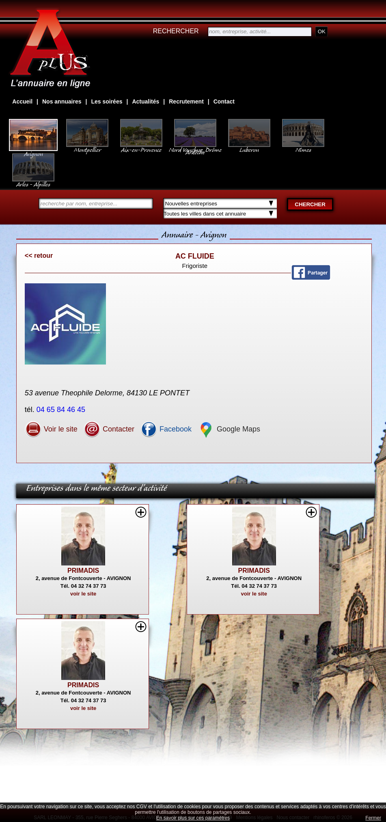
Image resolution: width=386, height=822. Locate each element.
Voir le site (51, 429)
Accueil (22, 101)
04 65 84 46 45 (62, 410)
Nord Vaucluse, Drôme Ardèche (195, 147)
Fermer (373, 818)
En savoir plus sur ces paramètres (193, 818)
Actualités (145, 101)
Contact (224, 101)
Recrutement (186, 101)
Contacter (109, 429)
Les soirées (106, 101)
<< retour (39, 255)
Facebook (166, 429)
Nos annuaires (61, 101)
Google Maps (229, 429)
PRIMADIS (83, 570)
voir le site (83, 594)
